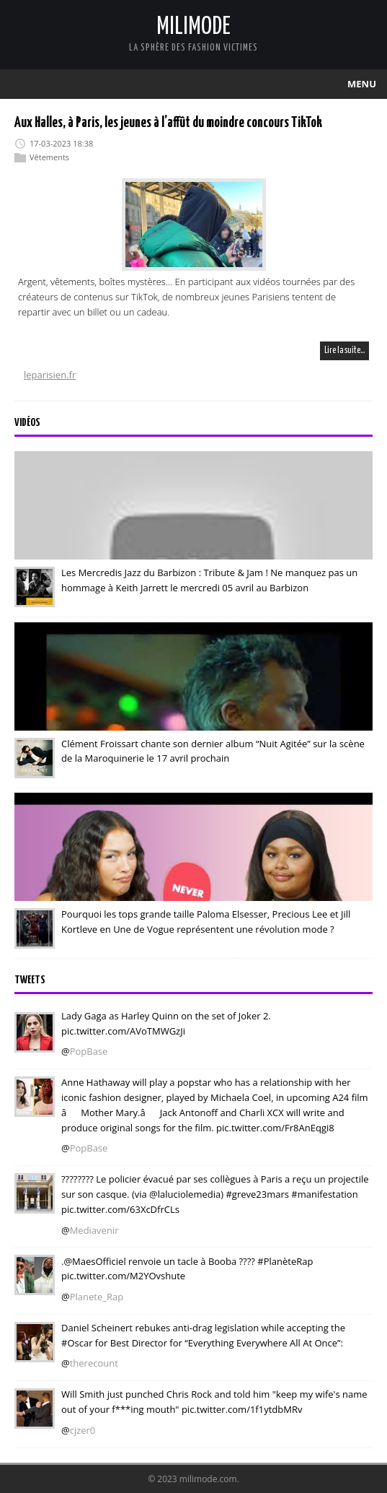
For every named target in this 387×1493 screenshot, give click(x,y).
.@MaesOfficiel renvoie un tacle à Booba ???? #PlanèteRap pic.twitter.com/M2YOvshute (187, 1268)
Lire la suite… (344, 350)
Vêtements (49, 157)
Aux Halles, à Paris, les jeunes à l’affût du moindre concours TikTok (168, 123)
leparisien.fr (50, 374)
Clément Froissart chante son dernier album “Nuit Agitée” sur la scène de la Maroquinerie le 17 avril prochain (213, 751)
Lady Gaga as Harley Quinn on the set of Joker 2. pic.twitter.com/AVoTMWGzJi (166, 1023)
